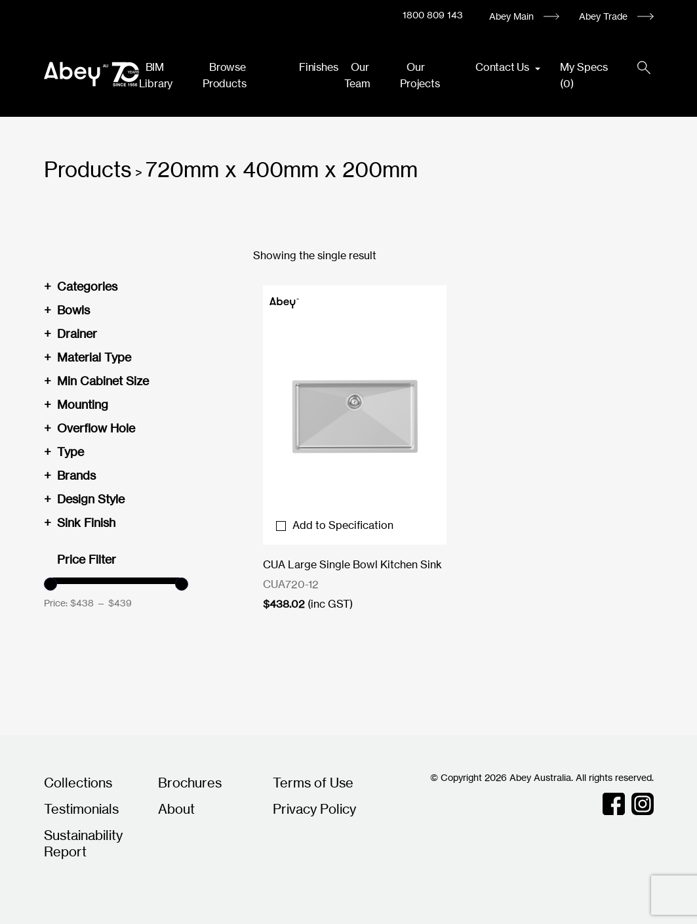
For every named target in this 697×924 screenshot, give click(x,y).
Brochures (190, 782)
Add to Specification (334, 525)
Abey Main (511, 16)
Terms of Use (313, 782)
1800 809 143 (433, 14)
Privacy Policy (314, 809)
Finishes (318, 67)
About (176, 809)
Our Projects (419, 75)
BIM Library (156, 75)
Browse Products (224, 75)
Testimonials (81, 809)
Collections (78, 782)
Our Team (357, 75)
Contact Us (503, 67)
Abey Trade (603, 16)
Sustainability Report (83, 843)
